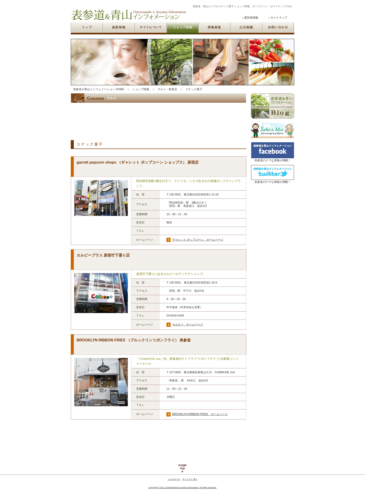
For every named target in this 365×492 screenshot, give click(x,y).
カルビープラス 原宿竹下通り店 (103, 255)
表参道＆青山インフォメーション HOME (98, 89)
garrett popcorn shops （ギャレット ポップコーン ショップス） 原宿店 (138, 162)
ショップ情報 (140, 89)
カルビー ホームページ (187, 324)
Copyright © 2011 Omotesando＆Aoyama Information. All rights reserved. (183, 487)
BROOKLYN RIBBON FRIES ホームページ (200, 414)
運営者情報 (251, 17)
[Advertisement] (155, 117)
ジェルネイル (174, 479)
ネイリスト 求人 (190, 479)
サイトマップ (278, 17)
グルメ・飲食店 (167, 89)
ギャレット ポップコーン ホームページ (197, 239)
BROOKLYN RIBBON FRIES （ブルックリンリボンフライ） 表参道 (134, 340)
